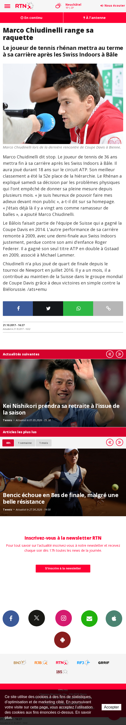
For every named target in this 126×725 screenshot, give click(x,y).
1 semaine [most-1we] (25, 443)
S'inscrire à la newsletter (63, 568)
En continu (31, 17)
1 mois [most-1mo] (43, 443)
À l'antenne (94, 17)
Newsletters (89, 618)
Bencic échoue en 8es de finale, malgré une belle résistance (60, 498)
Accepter (111, 707)
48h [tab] (8, 443)
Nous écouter (114, 6)
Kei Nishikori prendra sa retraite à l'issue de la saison (61, 409)
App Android (62, 640)
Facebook (11, 618)
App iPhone (114, 618)
